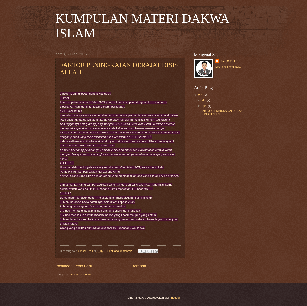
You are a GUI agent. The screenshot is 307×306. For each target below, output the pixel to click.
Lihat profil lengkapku (228, 66)
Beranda (139, 266)
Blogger (175, 297)
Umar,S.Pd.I (227, 61)
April (204, 106)
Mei (204, 100)
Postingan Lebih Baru (73, 266)
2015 (201, 95)
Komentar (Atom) (81, 274)
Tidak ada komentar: (119, 251)
